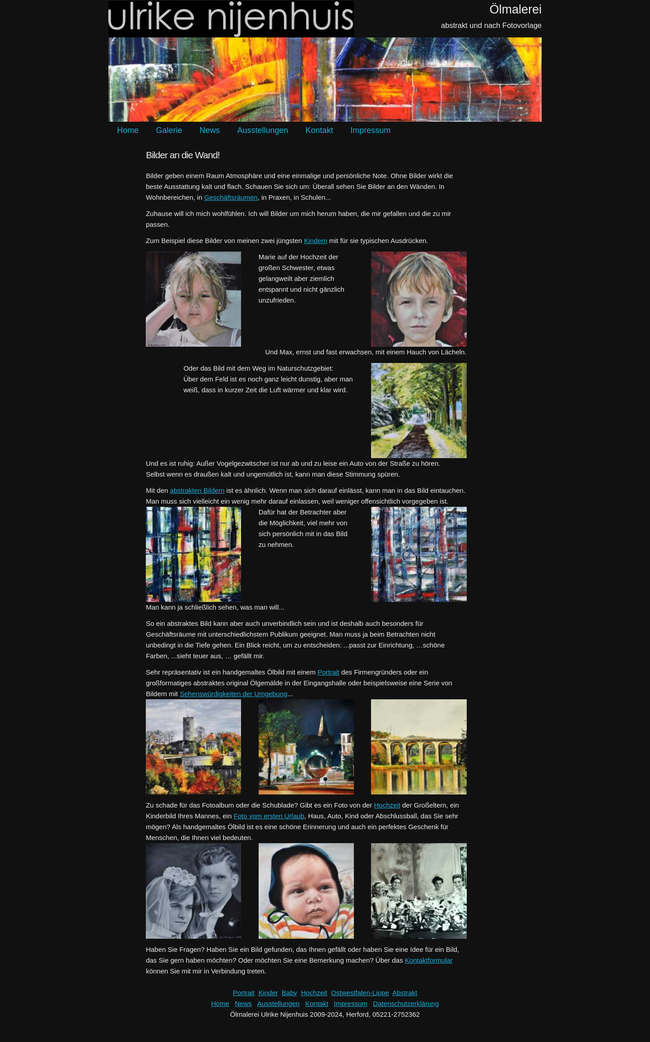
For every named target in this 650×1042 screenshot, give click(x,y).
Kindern (315, 240)
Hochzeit (387, 805)
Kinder (268, 992)
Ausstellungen (262, 130)
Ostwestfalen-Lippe (360, 992)
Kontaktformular (429, 960)
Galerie (169, 130)
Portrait (328, 672)
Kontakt (319, 130)
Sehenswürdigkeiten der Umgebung (233, 694)
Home (128, 130)
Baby (289, 992)
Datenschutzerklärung (406, 1003)
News (210, 130)
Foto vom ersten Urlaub (268, 816)
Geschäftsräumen (230, 197)
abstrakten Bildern (197, 490)
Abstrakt (404, 992)
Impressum (370, 130)
